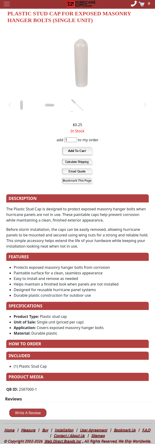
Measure (28, 430)
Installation (64, 430)
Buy (45, 430)
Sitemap (98, 436)
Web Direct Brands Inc (63, 441)
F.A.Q (146, 430)
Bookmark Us (125, 430)
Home (9, 430)
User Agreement (93, 430)
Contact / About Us (69, 436)
